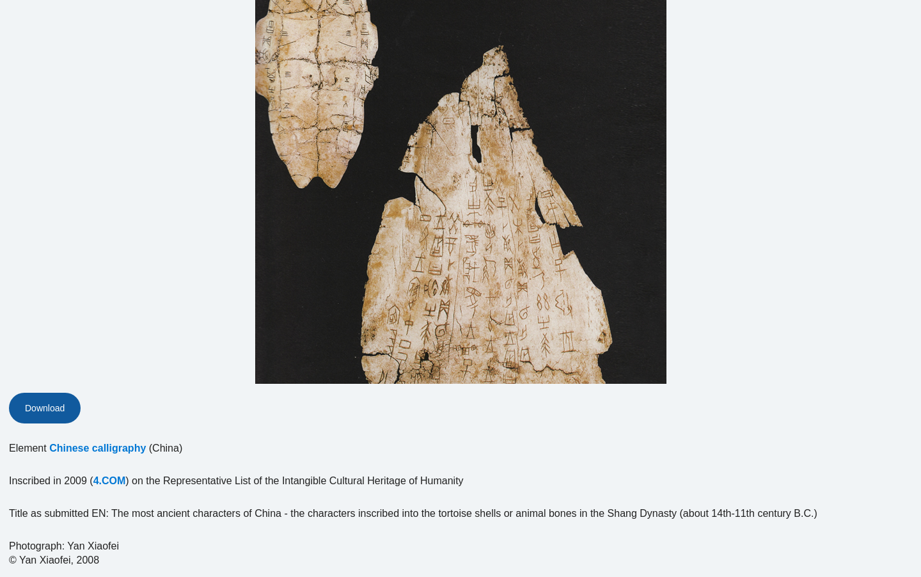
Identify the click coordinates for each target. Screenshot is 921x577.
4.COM (109, 480)
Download (45, 408)
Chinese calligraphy (97, 448)
